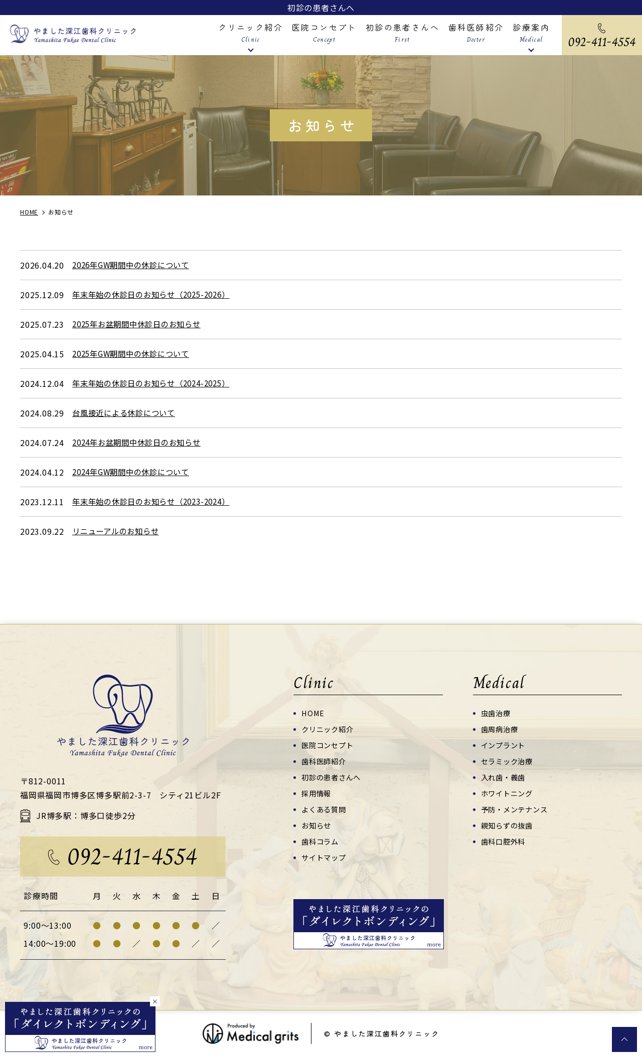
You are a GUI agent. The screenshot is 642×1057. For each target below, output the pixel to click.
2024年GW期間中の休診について (135, 472)
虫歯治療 (497, 713)
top (624, 1039)
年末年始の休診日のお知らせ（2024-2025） (156, 383)
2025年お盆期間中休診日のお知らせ (141, 324)
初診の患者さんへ (321, 8)
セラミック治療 (509, 761)
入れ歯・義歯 (505, 777)
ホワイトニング (509, 793)
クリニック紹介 (329, 729)
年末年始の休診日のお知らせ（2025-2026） (156, 295)
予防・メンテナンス (516, 809)
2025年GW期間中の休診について (135, 354)
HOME (313, 713)
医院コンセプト (329, 745)
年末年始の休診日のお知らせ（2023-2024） (156, 502)
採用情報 (317, 793)
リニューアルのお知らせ (118, 531)
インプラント (505, 745)
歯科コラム (321, 841)
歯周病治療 (501, 729)
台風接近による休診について (127, 413)
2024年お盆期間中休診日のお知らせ (141, 443)
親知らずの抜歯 (509, 825)
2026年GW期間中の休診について (135, 265)
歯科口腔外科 (505, 841)
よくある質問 (325, 809)
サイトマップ (325, 857)
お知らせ (317, 825)
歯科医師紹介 (325, 761)
